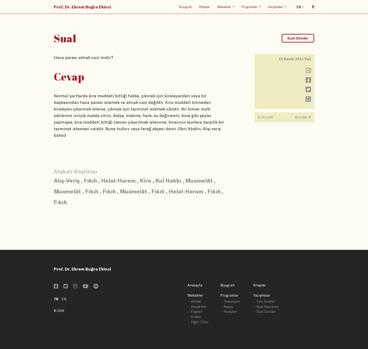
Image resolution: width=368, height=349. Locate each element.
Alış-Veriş (67, 180)
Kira (145, 180)
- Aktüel (194, 301)
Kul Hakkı (168, 180)
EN (64, 299)
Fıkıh (90, 180)
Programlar (229, 295)
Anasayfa (195, 285)
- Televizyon (230, 301)
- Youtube (228, 312)
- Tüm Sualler (264, 301)
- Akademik (197, 307)
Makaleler (195, 295)
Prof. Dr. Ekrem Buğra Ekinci (82, 6)
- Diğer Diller (198, 322)
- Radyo (227, 307)
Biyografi (185, 7)
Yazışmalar (261, 295)
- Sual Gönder (265, 312)
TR (56, 299)
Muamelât (199, 180)
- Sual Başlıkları (266, 307)
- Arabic (194, 317)
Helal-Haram (118, 180)
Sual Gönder (297, 38)
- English (195, 312)
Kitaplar (204, 7)
